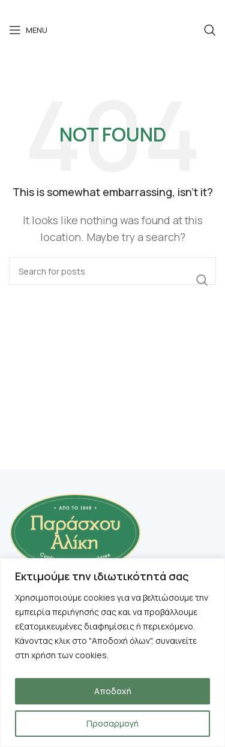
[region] (112, 652)
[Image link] (75, 531)
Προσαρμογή (112, 723)
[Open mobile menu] (28, 30)
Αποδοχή (112, 691)
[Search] (210, 30)
